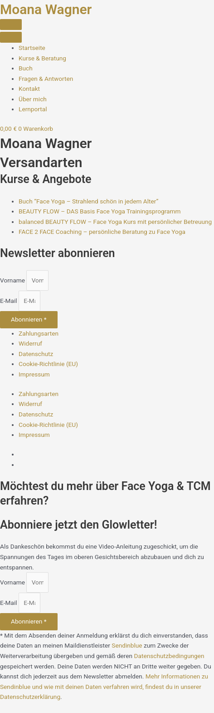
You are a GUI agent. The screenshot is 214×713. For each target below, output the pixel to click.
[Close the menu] (11, 37)
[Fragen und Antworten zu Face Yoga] (46, 78)
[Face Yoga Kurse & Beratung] (42, 58)
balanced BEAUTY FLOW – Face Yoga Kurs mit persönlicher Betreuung (115, 221)
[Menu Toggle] (11, 24)
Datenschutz (36, 353)
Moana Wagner (46, 9)
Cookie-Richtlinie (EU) (48, 363)
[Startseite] (32, 47)
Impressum (34, 374)
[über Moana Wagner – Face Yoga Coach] (33, 99)
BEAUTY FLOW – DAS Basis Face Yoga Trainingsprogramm (99, 211)
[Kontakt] (29, 88)
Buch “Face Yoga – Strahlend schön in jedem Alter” (88, 201)
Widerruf (30, 343)
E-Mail (9, 300)
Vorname (13, 280)
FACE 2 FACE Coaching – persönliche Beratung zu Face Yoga (102, 231)
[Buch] (26, 68)
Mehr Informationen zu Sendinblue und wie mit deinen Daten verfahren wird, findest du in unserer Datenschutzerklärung (104, 686)
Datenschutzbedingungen (169, 655)
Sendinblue (127, 645)
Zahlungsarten (38, 333)
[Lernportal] (33, 109)
